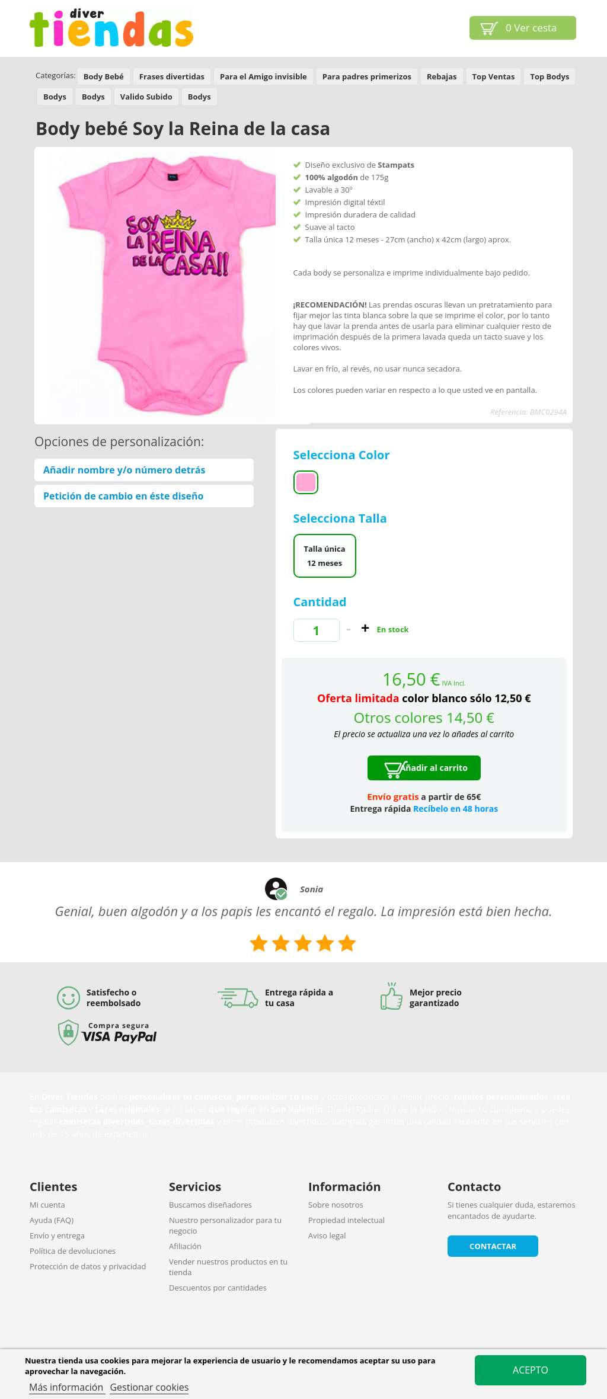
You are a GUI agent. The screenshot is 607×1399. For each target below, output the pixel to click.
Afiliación (185, 1246)
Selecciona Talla (341, 518)
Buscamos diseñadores (210, 1204)
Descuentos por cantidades (218, 1287)
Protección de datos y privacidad (88, 1266)
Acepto (530, 1369)
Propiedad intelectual (346, 1220)
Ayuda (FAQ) (52, 1220)
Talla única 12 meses (324, 555)
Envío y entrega (57, 1235)
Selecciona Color (343, 455)
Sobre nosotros (335, 1204)
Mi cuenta (47, 1204)
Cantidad (320, 602)
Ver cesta (531, 27)
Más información (67, 1387)
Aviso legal (327, 1235)
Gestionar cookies (149, 1387)
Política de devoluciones (73, 1251)
